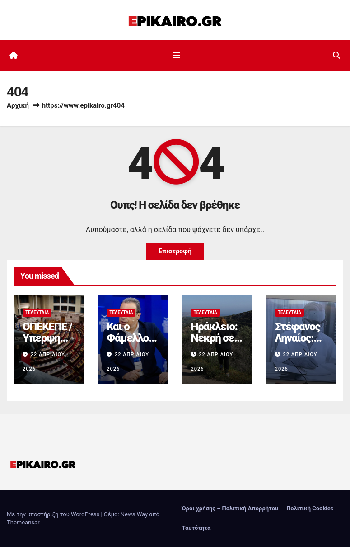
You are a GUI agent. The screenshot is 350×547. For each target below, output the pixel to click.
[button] (336, 55)
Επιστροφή (175, 251)
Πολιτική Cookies (309, 508)
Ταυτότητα (196, 527)
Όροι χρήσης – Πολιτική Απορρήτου (230, 508)
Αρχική (18, 105)
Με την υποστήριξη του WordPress (54, 514)
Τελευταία (37, 312)
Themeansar (23, 522)
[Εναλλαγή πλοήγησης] (177, 55)
